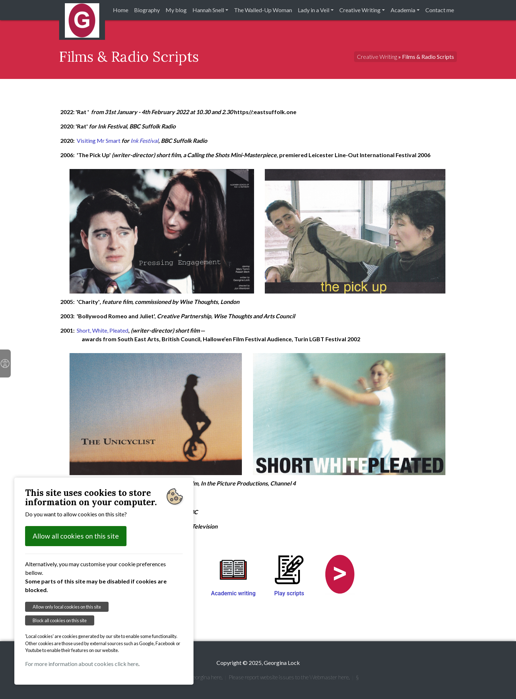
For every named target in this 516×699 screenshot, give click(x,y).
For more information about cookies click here (81, 663)
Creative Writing (360, 9)
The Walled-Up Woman (263, 9)
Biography (147, 9)
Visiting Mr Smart (99, 140)
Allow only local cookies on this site (67, 607)
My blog (176, 9)
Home (120, 9)
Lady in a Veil (313, 9)
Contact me (439, 9)
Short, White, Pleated (102, 330)
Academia (403, 9)
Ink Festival (144, 140)
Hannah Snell (208, 9)
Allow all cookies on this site (76, 536)
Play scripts (289, 593)
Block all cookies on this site (60, 620)
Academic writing (233, 593)
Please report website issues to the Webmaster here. (289, 677)
